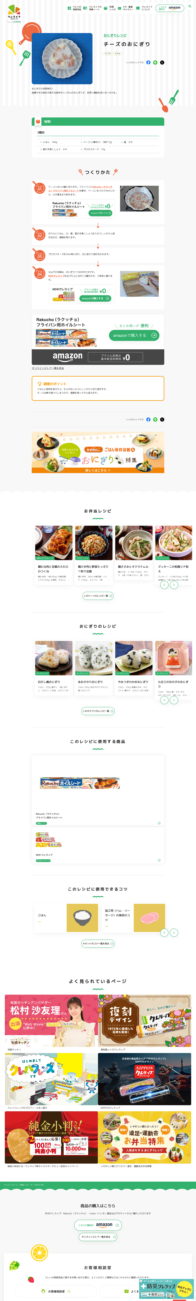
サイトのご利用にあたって (150, 1262)
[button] (174, 586)
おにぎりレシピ (115, 35)
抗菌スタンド (130, 1236)
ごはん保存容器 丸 (95, 1236)
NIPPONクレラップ (19, 1240)
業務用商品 (167, 1236)
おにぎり (108, 53)
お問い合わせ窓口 (118, 1277)
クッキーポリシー (146, 1277)
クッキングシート (57, 1232)
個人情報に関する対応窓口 (150, 1274)
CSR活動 (113, 1270)
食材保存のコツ (19, 1259)
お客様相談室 (116, 1263)
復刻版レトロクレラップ (22, 1236)
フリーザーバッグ (95, 1228)
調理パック (53, 1236)
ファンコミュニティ (119, 1273)
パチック (166, 1228)
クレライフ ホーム (11, 985)
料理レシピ (24, 985)
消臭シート (129, 1240)
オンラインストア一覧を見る (48, 368)
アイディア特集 (19, 1263)
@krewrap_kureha (78, 1123)
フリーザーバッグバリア (98, 1232)
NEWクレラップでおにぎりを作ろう (74, 1271)
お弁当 (117, 53)
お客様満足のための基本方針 (151, 1259)
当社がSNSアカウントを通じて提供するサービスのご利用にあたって (166, 1266)
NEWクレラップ (56, 275)
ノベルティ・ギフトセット (175, 1240)
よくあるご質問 (117, 1259)
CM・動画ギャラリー (123, 8)
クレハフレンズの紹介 (173, 1244)
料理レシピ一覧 (64, 1266)
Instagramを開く (50, 1180)
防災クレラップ (17, 1232)
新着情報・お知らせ (119, 1266)
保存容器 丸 (92, 1244)
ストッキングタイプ (134, 1228)
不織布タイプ (130, 1232)
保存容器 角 (92, 1240)
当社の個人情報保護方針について (153, 1271)
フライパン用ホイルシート (61, 1228)
